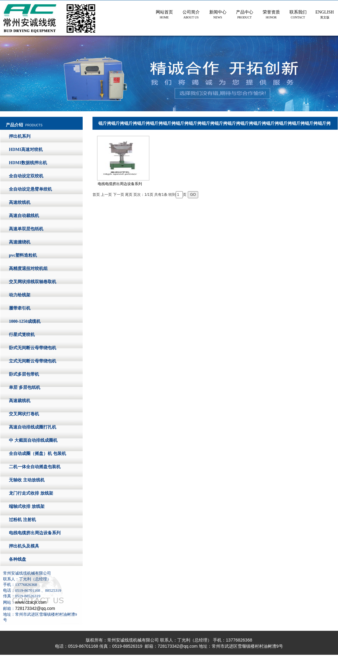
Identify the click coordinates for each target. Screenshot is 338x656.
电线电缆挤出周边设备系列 (123, 161)
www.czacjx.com (31, 602)
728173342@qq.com (35, 608)
